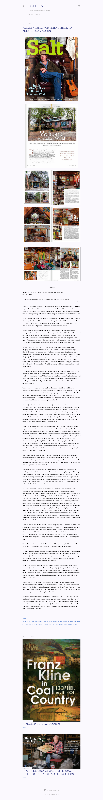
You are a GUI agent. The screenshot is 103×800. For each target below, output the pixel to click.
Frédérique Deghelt (68, 621)
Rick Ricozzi (39, 624)
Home (31, 14)
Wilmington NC (72, 624)
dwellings (59, 621)
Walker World (63, 624)
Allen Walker (35, 621)
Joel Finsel (39, 6)
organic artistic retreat (29, 624)
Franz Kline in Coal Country (41, 723)
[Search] (79, 6)
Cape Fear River (47, 621)
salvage (46, 624)
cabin (41, 621)
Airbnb (29, 621)
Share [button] (24, 618)
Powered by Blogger (51, 790)
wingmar (57, 794)
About (37, 14)
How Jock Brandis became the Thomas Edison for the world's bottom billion (48, 772)
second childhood (53, 624)
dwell (54, 621)
